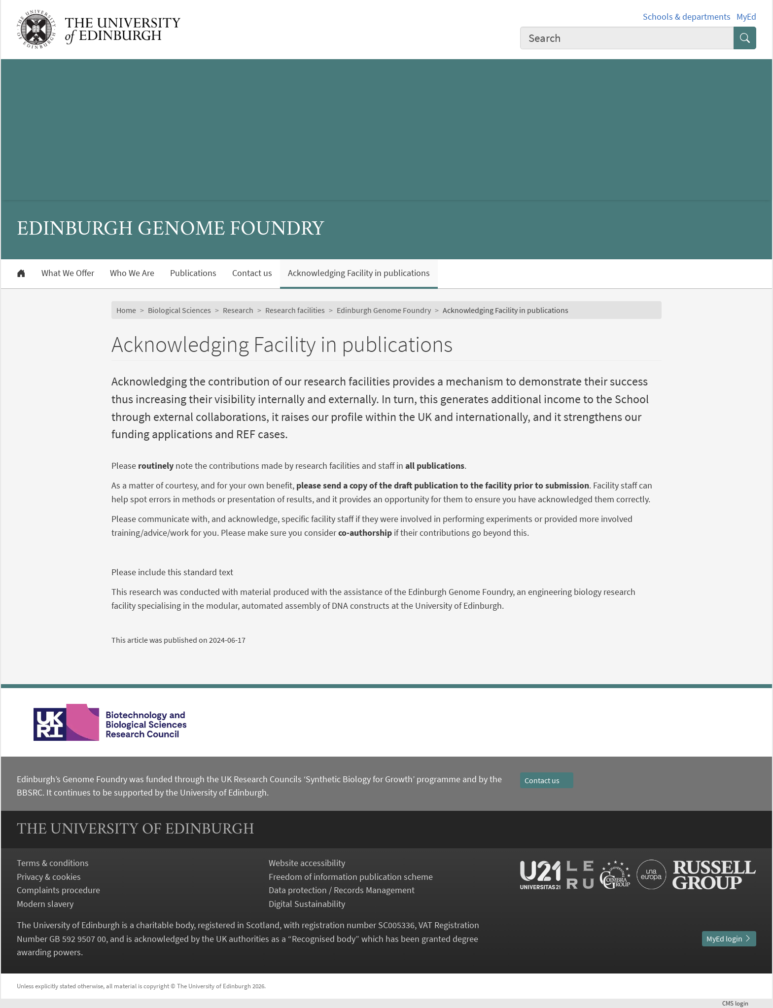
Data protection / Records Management (342, 890)
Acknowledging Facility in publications (359, 273)
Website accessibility (307, 863)
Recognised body (323, 938)
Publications (193, 273)
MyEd (746, 16)
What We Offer (67, 273)
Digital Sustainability (307, 903)
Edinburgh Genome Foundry (384, 310)
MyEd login (729, 938)
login (739, 1003)
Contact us (252, 273)
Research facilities (295, 310)
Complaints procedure (58, 890)
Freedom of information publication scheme (351, 876)
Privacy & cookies (49, 876)
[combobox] (627, 38)
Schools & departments (687, 16)
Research (238, 310)
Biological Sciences (179, 310)
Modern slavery (45, 903)
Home (126, 310)
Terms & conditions (53, 863)
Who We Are (132, 273)
